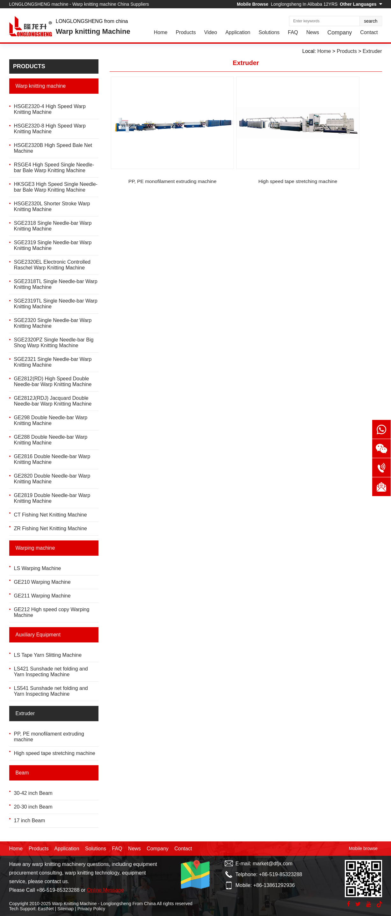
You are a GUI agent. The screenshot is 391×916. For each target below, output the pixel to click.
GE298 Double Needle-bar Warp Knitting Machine (51, 420)
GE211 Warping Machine (42, 595)
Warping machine (35, 548)
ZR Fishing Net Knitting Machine (50, 528)
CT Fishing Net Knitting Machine (50, 514)
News (312, 32)
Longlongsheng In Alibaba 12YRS (304, 4)
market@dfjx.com (273, 863)
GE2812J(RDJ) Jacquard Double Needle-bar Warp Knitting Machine (53, 401)
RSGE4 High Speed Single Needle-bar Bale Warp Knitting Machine (54, 167)
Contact (369, 32)
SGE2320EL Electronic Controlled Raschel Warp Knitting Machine (52, 264)
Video (210, 32)
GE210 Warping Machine (42, 582)
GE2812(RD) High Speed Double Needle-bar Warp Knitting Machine (53, 381)
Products (186, 32)
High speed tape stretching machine (54, 753)
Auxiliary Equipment (38, 634)
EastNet (46, 908)
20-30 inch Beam (33, 807)
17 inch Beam (29, 820)
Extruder (25, 713)
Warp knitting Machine (93, 31)
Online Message (105, 890)
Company (339, 32)
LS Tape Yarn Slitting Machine (48, 655)
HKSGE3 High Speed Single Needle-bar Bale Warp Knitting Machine (56, 187)
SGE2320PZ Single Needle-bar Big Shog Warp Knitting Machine (54, 342)
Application (237, 32)
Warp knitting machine (41, 86)
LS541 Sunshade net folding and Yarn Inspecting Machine (51, 691)
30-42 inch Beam (33, 793)
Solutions (268, 32)
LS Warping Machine (37, 568)
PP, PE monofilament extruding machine (154, 154)
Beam (22, 772)
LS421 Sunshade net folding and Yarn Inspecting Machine (51, 671)
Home (161, 32)
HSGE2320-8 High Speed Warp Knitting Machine (50, 128)
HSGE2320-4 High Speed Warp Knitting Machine (50, 109)
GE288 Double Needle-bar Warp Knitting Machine (51, 439)
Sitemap (65, 908)
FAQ (293, 32)
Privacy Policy (91, 908)
